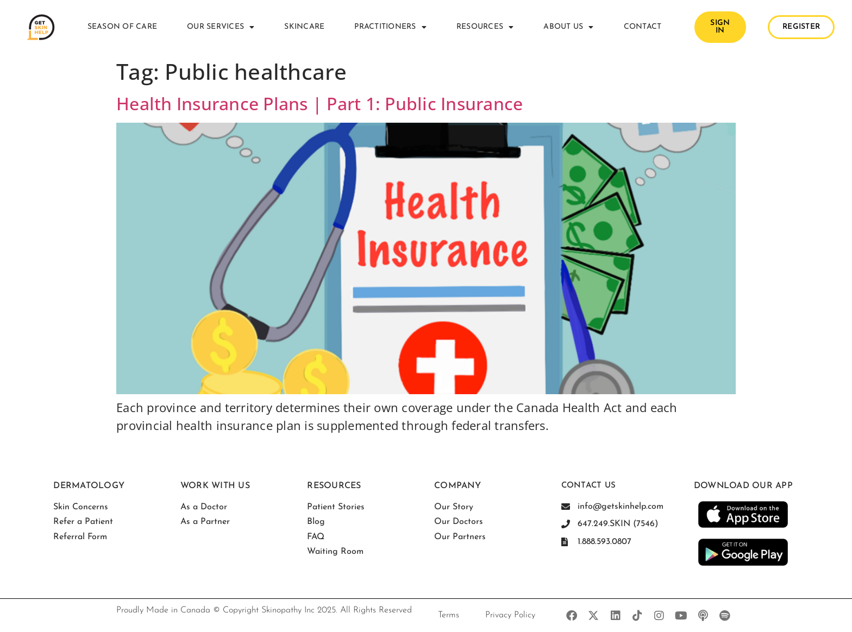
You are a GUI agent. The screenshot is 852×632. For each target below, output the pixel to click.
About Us (568, 27)
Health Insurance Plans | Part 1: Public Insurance (319, 103)
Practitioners (390, 27)
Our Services (220, 27)
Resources (485, 27)
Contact (643, 27)
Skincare (304, 27)
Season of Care (122, 27)
